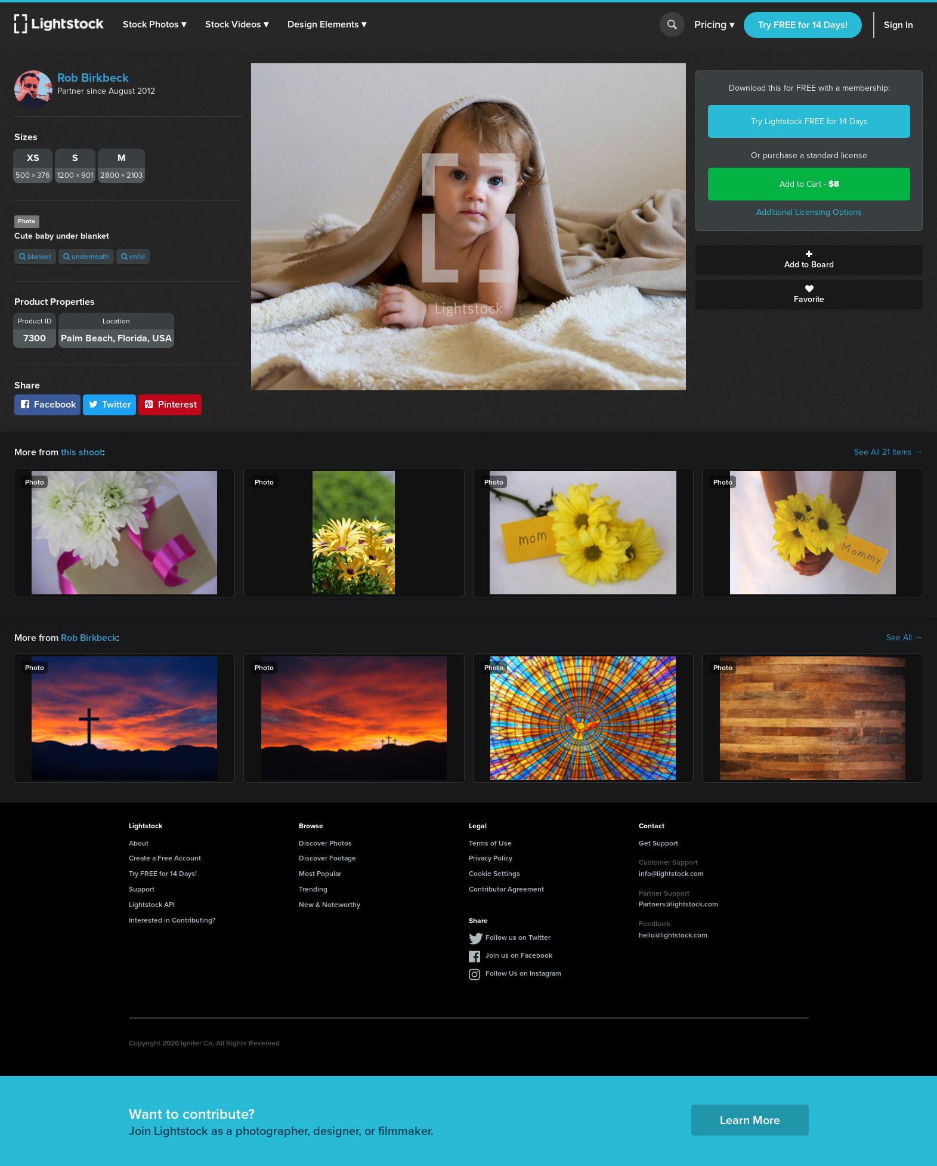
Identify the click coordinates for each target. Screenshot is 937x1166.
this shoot (82, 452)
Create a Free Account (165, 858)
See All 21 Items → (888, 452)
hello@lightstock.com (673, 935)
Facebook (47, 404)
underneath (86, 256)
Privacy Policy (490, 858)
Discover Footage (327, 858)
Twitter (110, 404)
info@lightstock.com (671, 873)
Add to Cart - (809, 184)
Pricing (714, 25)
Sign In (898, 25)
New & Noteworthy (329, 904)
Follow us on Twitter (518, 937)
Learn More (750, 1119)
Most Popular (320, 873)
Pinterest (170, 404)
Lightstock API (152, 904)
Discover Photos (325, 843)
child (133, 256)
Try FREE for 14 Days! (803, 25)
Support (141, 889)
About (139, 843)
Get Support (658, 843)
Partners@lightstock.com (678, 904)
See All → (904, 638)
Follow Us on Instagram (523, 973)
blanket (35, 256)
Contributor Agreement (506, 889)
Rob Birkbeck (93, 78)
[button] (154, 24)
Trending (313, 889)
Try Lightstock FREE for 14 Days (809, 121)
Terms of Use (490, 843)
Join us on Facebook (518, 955)
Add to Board (809, 260)
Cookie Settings (494, 873)
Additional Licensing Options (809, 212)
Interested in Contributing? (172, 920)
